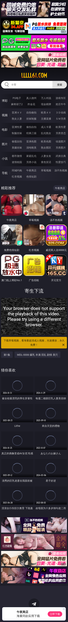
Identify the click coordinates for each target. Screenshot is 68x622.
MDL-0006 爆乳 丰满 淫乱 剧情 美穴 (37, 354)
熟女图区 (46, 147)
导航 (5, 173)
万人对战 (46, 98)
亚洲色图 (31, 141)
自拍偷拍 (31, 112)
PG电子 (17, 98)
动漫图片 (61, 141)
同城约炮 (17, 170)
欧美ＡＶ (46, 112)
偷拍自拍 (31, 127)
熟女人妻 (17, 118)
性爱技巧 (61, 162)
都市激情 (17, 156)
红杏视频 (17, 176)
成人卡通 (46, 127)
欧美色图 (46, 141)
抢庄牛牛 (61, 104)
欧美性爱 (61, 127)
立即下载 (55, 614)
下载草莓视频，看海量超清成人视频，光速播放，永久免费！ (34, 343)
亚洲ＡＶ (17, 112)
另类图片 (61, 147)
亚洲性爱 (17, 127)
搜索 (59, 84)
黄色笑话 (46, 162)
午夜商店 (31, 170)
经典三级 (31, 133)
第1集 (7, 354)
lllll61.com (34, 75)
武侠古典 (61, 156)
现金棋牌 (46, 104)
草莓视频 (46, 170)
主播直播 (46, 118)
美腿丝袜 (17, 147)
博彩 (5, 101)
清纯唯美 (31, 147)
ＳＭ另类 (61, 118)
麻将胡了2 (17, 104)
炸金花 (31, 104)
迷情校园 (17, 162)
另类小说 (31, 162)
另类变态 (61, 133)
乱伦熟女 (46, 133)
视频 (5, 115)
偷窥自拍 (17, 141)
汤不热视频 (60, 170)
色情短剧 (31, 176)
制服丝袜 (17, 133)
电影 (5, 130)
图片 (5, 144)
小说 (5, 158)
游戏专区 (61, 98)
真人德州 (31, 98)
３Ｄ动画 (61, 112)
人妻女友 (46, 156)
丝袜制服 (31, 118)
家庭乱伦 (31, 156)
